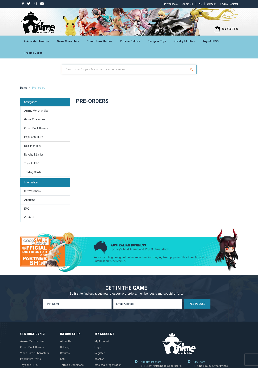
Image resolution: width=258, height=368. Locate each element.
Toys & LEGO (210, 41)
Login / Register (229, 3)
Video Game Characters (34, 353)
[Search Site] (192, 69)
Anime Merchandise (36, 41)
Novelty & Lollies (184, 41)
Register (100, 353)
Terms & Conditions (72, 364)
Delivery (65, 347)
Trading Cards (33, 52)
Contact (211, 3)
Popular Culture (130, 41)
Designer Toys (157, 41)
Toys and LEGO (29, 364)
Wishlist (99, 359)
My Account (102, 341)
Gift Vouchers (170, 3)
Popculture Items (30, 359)
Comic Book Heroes (99, 41)
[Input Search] (125, 69)
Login (98, 347)
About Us (187, 3)
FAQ (200, 3)
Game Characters (68, 41)
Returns (65, 353)
